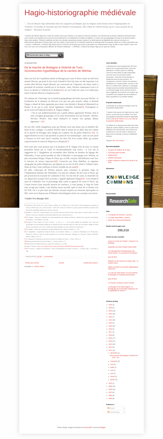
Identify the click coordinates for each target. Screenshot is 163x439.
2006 (110, 395)
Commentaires (114, 412)
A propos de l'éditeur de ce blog (119, 150)
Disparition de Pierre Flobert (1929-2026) (122, 247)
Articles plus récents (32, 263)
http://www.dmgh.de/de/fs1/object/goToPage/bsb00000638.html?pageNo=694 (60, 246)
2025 (110, 308)
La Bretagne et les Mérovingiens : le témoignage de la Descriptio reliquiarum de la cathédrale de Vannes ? (123, 289)
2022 (110, 317)
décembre (114, 353)
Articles (111, 408)
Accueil (61, 263)
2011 (110, 350)
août (112, 364)
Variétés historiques (115, 158)
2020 (110, 323)
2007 (110, 392)
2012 (110, 347)
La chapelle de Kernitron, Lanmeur (120, 215)
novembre (114, 361)
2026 (110, 305)
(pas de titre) (112, 257)
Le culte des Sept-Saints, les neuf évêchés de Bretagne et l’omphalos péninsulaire (123, 274)
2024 (110, 311)
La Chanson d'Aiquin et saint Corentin (121, 283)
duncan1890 (87, 427)
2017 (110, 332)
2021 (110, 320)
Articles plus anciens (91, 263)
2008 (110, 389)
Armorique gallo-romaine (116, 153)
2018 (110, 329)
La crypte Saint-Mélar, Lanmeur (119, 217)
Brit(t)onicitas (112, 155)
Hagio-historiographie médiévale (80, 12)
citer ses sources (118, 140)
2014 (110, 341)
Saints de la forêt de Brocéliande (119, 220)
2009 (110, 386)
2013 (110, 344)
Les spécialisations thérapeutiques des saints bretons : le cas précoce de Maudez (122, 252)
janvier (112, 379)
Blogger (103, 427)
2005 (110, 398)
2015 (110, 338)
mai (111, 370)
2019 (110, 326)
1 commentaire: (48, 256)
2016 (110, 335)
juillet (112, 367)
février (112, 376)
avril (112, 373)
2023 (110, 314)
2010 (110, 383)
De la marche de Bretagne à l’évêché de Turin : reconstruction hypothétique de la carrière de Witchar (58, 69)
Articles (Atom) (39, 266)
